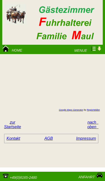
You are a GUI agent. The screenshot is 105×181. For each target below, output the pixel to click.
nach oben (92, 124)
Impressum (86, 138)
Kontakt (13, 138)
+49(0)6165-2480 (20, 175)
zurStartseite (12, 124)
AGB (48, 138)
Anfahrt (89, 175)
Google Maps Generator (71, 110)
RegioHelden (93, 110)
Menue (87, 49)
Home (12, 49)
